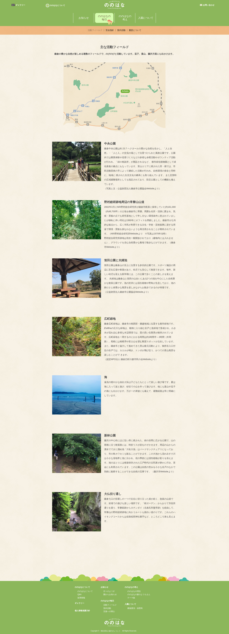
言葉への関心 (109, 611)
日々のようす (109, 591)
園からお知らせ (110, 594)
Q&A (79, 594)
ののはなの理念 (134, 591)
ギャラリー (20, 5)
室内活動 (107, 608)
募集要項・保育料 (135, 608)
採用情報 (81, 598)
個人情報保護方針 (82, 611)
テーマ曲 (131, 598)
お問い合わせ (208, 5)
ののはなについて (85, 591)
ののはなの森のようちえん (138, 594)
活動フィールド (110, 605)
